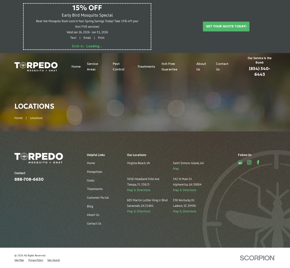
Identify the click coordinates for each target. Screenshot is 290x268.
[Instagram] (249, 162)
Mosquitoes (94, 172)
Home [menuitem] (76, 67)
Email (87, 38)
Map (176, 169)
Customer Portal (98, 198)
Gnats (91, 180)
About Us (93, 215)
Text (73, 38)
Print (101, 38)
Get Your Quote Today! (226, 26)
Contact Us (94, 223)
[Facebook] (258, 162)
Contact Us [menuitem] (222, 66)
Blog (90, 206)
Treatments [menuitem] (146, 67)
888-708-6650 (29, 179)
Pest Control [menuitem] (118, 66)
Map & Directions (138, 190)
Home (91, 163)
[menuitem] (19, 260)
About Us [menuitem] (201, 66)
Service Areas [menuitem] (92, 66)
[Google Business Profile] (240, 162)
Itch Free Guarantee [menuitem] (169, 66)
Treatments (95, 189)
